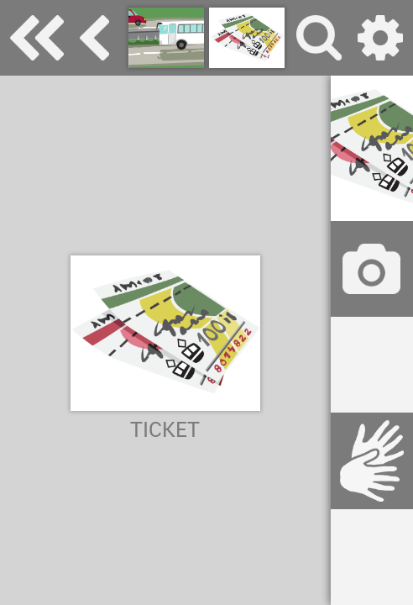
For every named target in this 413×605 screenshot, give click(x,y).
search (319, 37)
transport (94, 37)
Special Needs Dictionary (37, 37)
